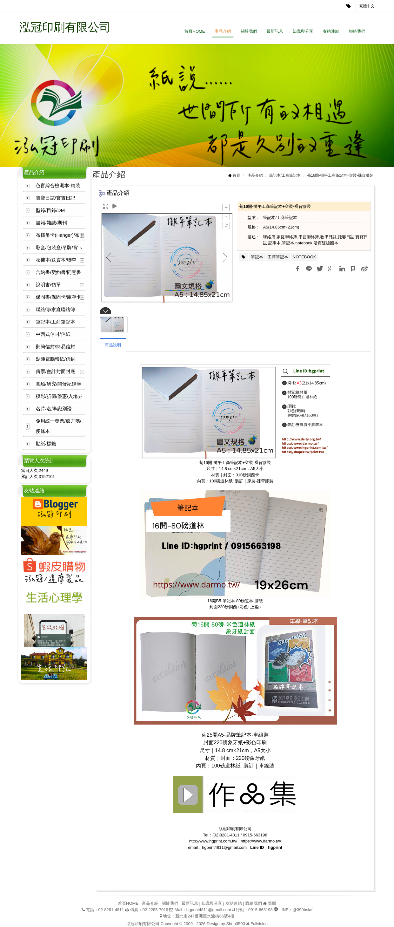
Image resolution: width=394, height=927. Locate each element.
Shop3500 (235, 923)
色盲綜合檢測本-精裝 (58, 185)
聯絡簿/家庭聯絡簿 (55, 309)
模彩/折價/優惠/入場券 (59, 396)
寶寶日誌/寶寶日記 (55, 198)
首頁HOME (194, 31)
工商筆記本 (278, 257)
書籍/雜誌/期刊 (51, 222)
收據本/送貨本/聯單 (56, 259)
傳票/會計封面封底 (55, 371)
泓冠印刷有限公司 (65, 27)
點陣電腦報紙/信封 (55, 359)
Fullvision (259, 923)
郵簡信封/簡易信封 (55, 346)
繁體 (272, 903)
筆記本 (257, 257)
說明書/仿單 (48, 284)
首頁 (236, 175)
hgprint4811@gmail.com (208, 909)
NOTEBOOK (304, 257)
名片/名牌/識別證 (54, 408)
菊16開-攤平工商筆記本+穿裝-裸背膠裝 (340, 175)
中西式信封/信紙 (53, 334)
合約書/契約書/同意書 (58, 272)
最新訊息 (275, 31)
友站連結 (331, 31)
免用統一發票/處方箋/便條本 (58, 426)
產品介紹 (223, 31)
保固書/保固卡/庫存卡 (58, 297)
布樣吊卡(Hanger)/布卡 (60, 235)
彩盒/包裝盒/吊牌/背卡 (59, 247)
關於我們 (249, 31)
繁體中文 (367, 6)
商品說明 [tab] (113, 345)
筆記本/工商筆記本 (55, 321)
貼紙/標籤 (46, 443)
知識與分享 (303, 31)
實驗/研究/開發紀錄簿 (58, 383)
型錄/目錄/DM (50, 210)
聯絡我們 (357, 31)
